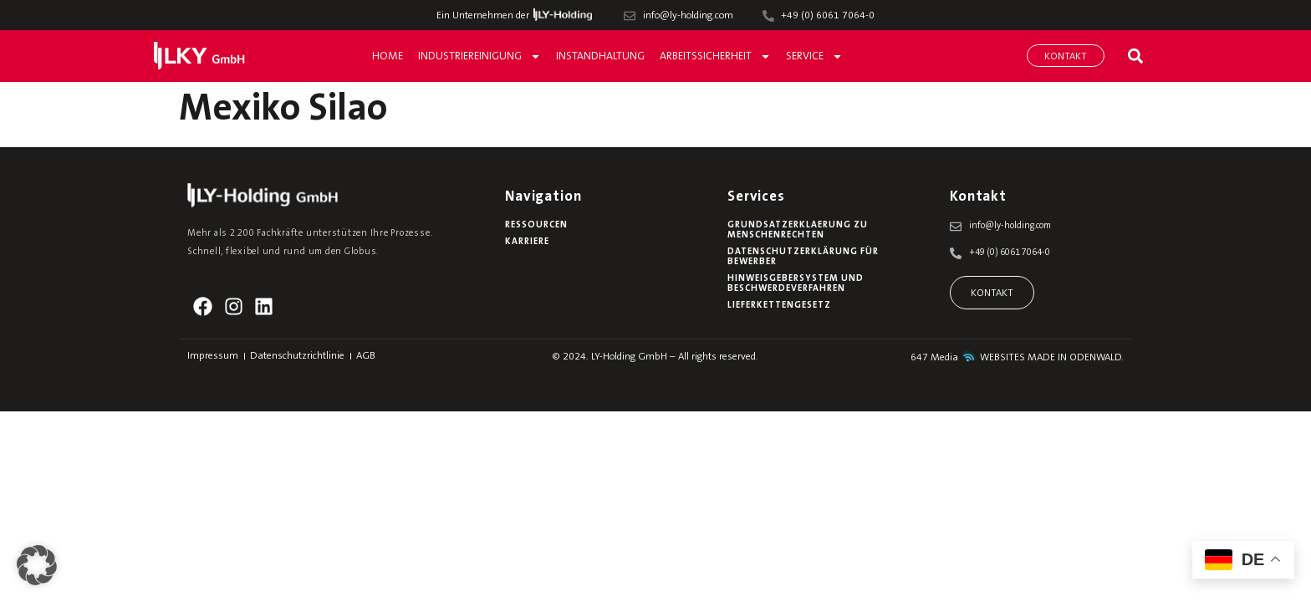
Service (814, 56)
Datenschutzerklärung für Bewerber (803, 257)
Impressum (212, 356)
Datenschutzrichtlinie (297, 356)
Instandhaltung (600, 56)
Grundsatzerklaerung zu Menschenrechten (797, 230)
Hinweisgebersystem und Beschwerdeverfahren (795, 283)
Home (387, 56)
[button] (1135, 55)
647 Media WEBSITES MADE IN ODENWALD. (1017, 358)
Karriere (527, 242)
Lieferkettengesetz (779, 305)
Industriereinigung (479, 56)
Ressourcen (536, 225)
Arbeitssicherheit (715, 56)
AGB (365, 356)
